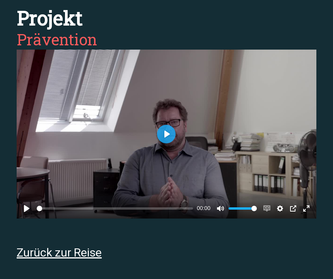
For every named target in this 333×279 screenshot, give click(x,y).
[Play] (26, 208)
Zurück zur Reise (59, 252)
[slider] (115, 208)
